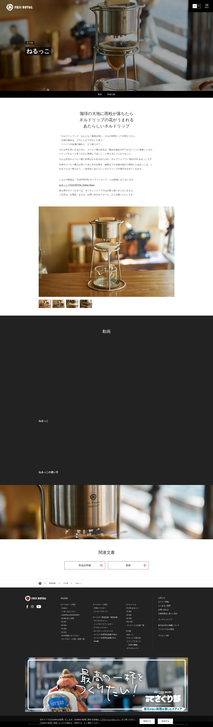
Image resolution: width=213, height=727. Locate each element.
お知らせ (161, 598)
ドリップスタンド (134, 641)
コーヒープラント (101, 611)
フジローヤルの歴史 (166, 629)
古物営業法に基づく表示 (168, 614)
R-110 (64, 632)
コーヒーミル (131, 604)
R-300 (129, 611)
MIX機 (96, 641)
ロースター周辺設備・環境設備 (105, 617)
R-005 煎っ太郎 (68, 618)
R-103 (64, 625)
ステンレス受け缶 (134, 638)
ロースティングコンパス (103, 631)
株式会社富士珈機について (168, 625)
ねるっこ (130, 634)
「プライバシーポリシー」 (110, 720)
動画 (100, 94)
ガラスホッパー (133, 648)
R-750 (129, 618)
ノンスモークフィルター (103, 624)
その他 (128, 631)
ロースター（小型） (69, 604)
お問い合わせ (163, 610)
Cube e (64, 608)
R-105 (64, 629)
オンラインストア (165, 619)
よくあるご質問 (164, 606)
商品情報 (64, 598)
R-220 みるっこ (133, 608)
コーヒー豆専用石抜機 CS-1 (105, 638)
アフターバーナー (101, 628)
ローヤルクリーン (101, 621)
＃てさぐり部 (163, 636)
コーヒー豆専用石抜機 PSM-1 (105, 634)
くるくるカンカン (69, 611)
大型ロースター (100, 608)
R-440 (129, 615)
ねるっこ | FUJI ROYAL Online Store (76, 185)
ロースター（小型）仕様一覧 (73, 639)
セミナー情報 (163, 602)
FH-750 (129, 622)
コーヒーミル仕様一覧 (135, 625)
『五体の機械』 (133, 645)
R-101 (64, 622)
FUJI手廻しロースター (70, 636)
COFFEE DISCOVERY (71, 615)
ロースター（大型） (101, 604)
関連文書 (111, 94)
